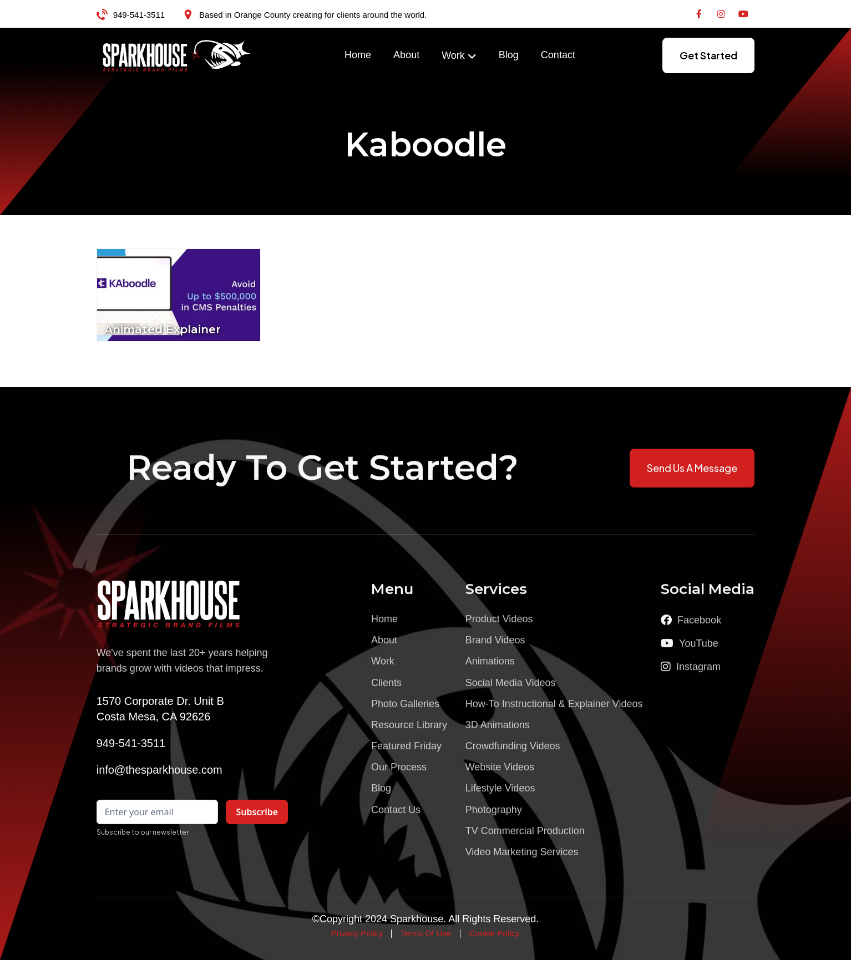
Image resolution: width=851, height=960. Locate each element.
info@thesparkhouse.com (159, 770)
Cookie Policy (494, 933)
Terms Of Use (426, 933)
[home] (177, 55)
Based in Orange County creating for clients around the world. (313, 14)
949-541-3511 (139, 14)
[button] (459, 56)
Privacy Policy (357, 933)
